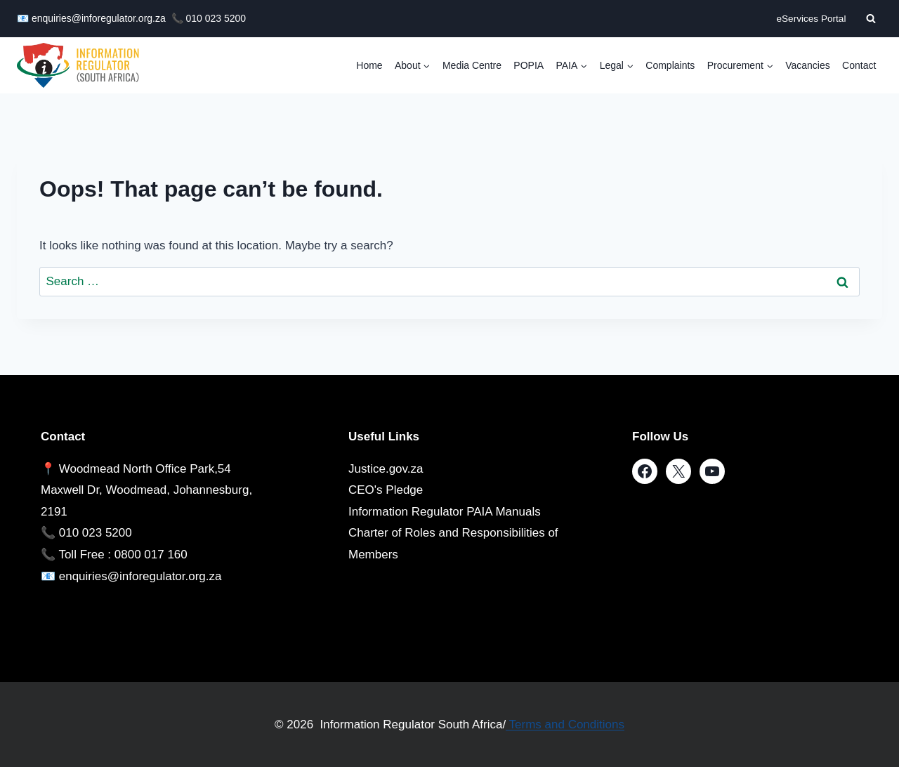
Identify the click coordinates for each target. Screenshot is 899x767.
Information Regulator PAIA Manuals (444, 511)
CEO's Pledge (385, 490)
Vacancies (807, 65)
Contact (859, 65)
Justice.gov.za (385, 469)
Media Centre (471, 65)
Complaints (670, 65)
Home (369, 65)
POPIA (528, 65)
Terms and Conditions (565, 724)
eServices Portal (811, 18)
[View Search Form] (871, 18)
